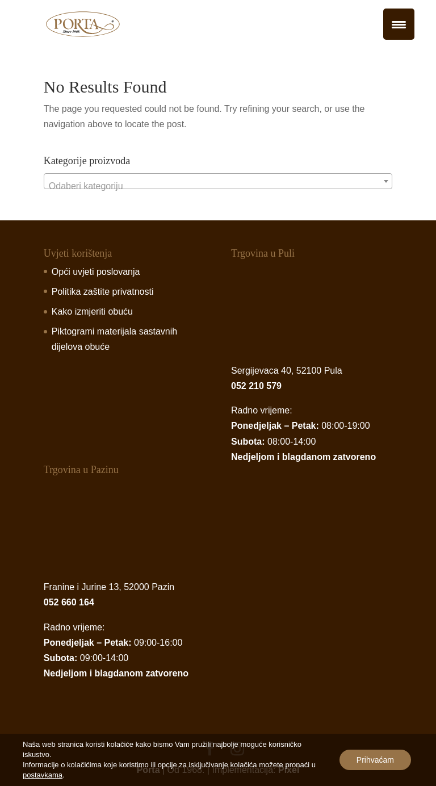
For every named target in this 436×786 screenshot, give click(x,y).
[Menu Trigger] (398, 24)
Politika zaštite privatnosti (103, 291)
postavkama (42, 775)
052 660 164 (69, 602)
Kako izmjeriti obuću (92, 311)
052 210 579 (256, 386)
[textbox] (218, 186)
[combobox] (218, 181)
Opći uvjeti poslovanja (96, 272)
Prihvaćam (375, 759)
